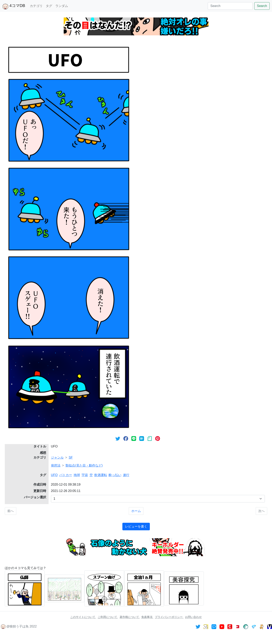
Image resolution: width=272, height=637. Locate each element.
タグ (49, 6)
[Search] (230, 6)
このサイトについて (83, 617)
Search (262, 6)
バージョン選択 (35, 497)
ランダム (61, 6)
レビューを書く (136, 526)
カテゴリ (36, 6)
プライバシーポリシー (169, 617)
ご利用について (108, 617)
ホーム (136, 511)
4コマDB (13, 6)
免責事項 (147, 617)
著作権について (130, 617)
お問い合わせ (193, 617)
